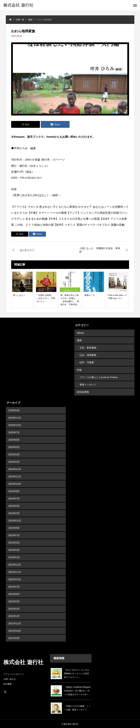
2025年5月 (14, 446)
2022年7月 (14, 586)
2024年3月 (14, 513)
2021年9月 (14, 637)
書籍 (79, 340)
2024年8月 (14, 490)
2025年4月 (14, 454)
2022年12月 (14, 564)
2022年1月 (14, 615)
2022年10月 (14, 579)
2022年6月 (14, 593)
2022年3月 (14, 608)
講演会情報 (83, 391)
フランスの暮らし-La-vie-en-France (99, 377)
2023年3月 (14, 549)
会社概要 (7, 683)
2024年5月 (14, 505)
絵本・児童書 (87, 362)
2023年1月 (14, 557)
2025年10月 (14, 424)
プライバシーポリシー (13, 674)
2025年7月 (14, 432)
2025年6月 (14, 439)
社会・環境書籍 (88, 355)
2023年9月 (14, 527)
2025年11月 (14, 417)
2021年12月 (14, 623)
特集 (79, 369)
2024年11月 (14, 476)
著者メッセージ (88, 384)
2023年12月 (14, 520)
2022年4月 (14, 601)
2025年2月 (14, 461)
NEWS (80, 333)
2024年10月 (14, 483)
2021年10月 (14, 630)
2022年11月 (14, 571)
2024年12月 (14, 468)
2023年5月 (14, 542)
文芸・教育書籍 (88, 347)
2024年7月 (14, 498)
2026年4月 (14, 410)
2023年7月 (14, 535)
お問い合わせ (9, 679)
